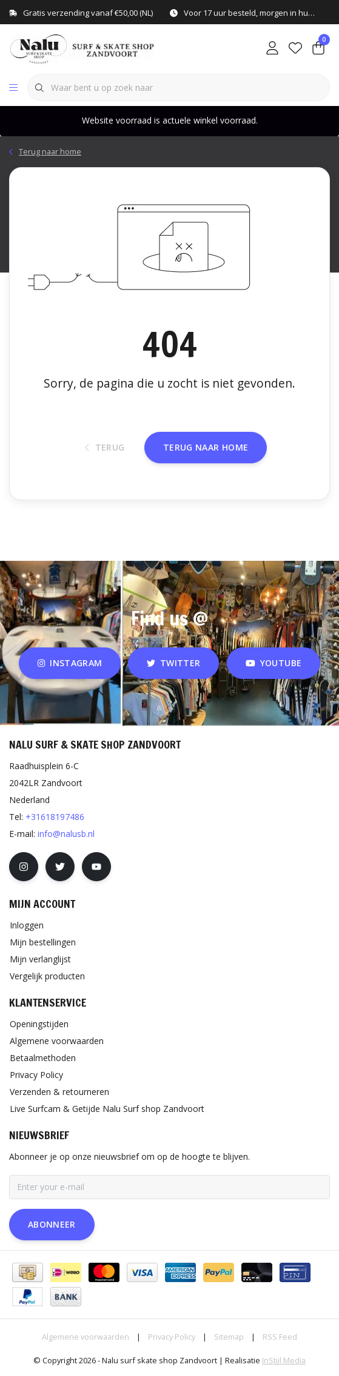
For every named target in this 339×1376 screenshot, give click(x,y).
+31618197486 (54, 816)
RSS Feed (280, 1336)
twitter (173, 663)
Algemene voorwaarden (85, 1336)
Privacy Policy (171, 1336)
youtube (273, 663)
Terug (105, 447)
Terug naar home (205, 447)
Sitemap (229, 1336)
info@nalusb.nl (66, 833)
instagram (70, 663)
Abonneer (52, 1224)
